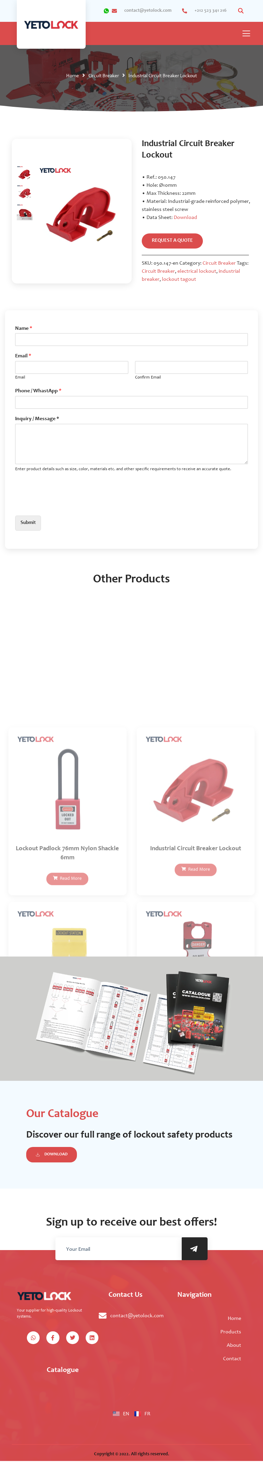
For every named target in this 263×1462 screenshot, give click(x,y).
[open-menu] (246, 34)
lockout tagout (179, 279)
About (234, 1346)
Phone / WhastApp (38, 391)
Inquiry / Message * (37, 419)
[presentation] (66, 505)
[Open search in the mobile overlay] (241, 11)
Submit (28, 523)
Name (23, 328)
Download (185, 217)
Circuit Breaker (103, 76)
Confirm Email (148, 378)
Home (72, 76)
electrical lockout (196, 271)
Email (23, 356)
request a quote (173, 241)
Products (230, 1333)
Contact (232, 1360)
